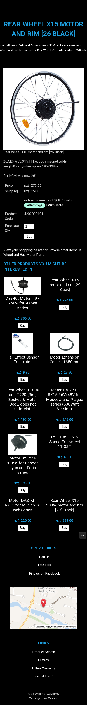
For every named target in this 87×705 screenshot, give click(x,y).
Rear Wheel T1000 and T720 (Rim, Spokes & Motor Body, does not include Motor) (22, 399)
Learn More (54, 205)
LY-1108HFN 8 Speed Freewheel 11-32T (64, 442)
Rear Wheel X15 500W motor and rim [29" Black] (64, 505)
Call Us (44, 557)
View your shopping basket (23, 250)
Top (82, 535)
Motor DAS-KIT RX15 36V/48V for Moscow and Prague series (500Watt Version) (64, 399)
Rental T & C (44, 676)
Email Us (44, 565)
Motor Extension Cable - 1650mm (64, 359)
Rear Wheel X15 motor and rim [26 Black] (62, 50)
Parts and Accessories (32, 45)
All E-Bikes (8, 45)
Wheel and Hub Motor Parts (17, 50)
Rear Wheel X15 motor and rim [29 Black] (64, 284)
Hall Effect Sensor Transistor (23, 359)
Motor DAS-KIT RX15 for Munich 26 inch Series (23, 505)
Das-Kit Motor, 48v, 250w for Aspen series (23, 303)
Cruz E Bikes (51, 693)
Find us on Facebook (44, 573)
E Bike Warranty (43, 668)
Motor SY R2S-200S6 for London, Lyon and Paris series (22, 465)
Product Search (43, 652)
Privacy (43, 660)
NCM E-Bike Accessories (64, 45)
